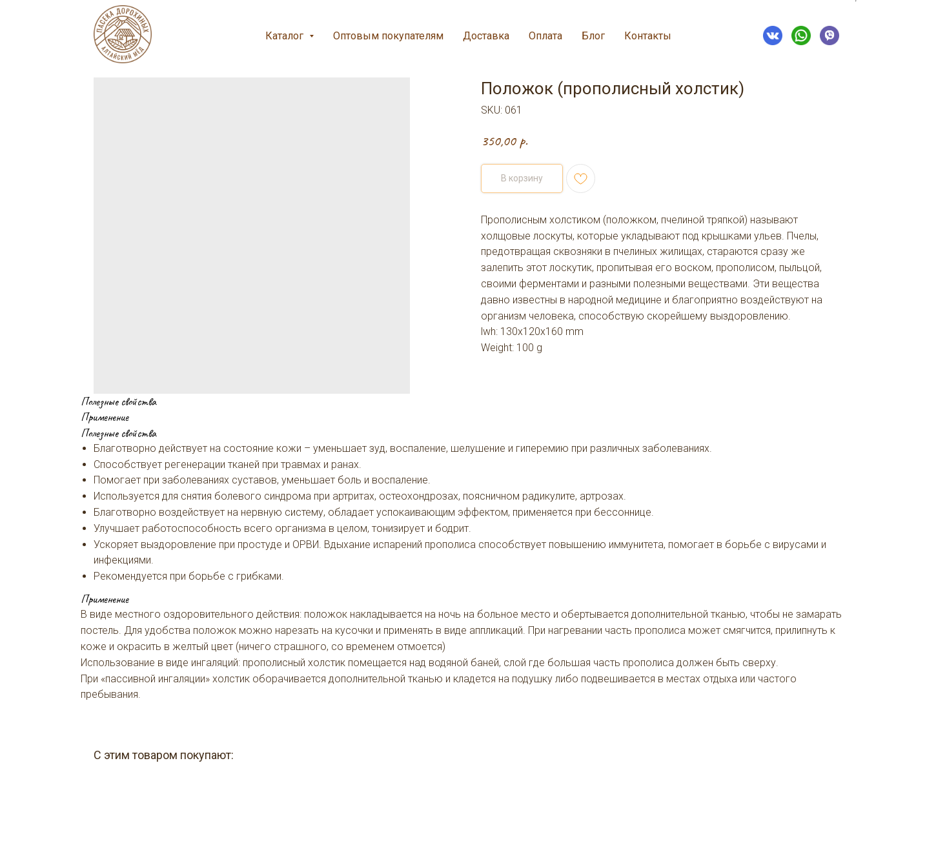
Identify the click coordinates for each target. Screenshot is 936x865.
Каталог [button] (285, 36)
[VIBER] (829, 35)
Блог (593, 36)
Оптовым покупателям (388, 36)
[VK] (772, 35)
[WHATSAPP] (801, 35)
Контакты (647, 36)
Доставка (486, 36)
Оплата (545, 36)
